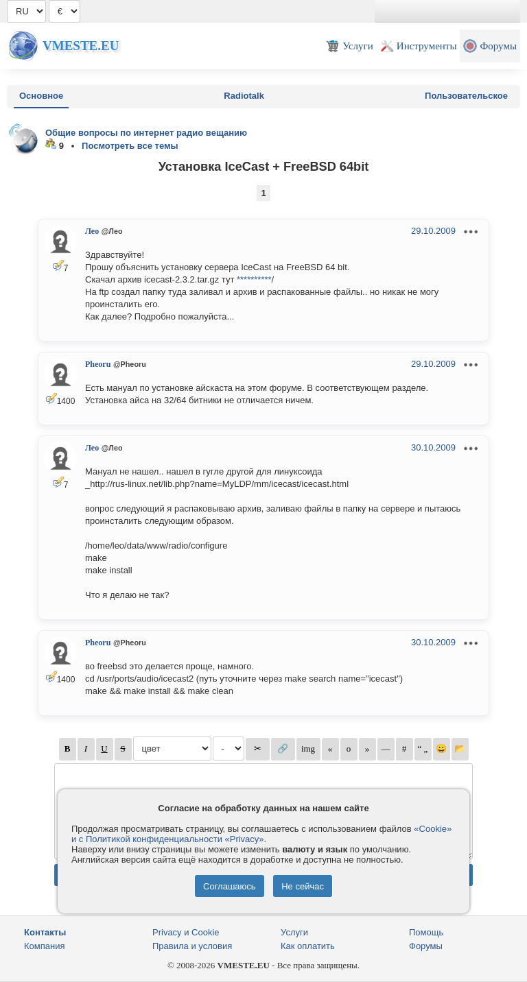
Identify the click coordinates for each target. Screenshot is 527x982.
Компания (44, 946)
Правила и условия (192, 946)
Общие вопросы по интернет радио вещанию (146, 133)
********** (254, 279)
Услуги (294, 932)
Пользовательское (466, 96)
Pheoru (97, 364)
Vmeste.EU (81, 45)
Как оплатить (308, 946)
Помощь (426, 932)
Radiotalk (244, 96)
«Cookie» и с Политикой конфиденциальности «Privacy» (261, 834)
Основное (41, 96)
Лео (92, 231)
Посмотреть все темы (130, 146)
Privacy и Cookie (186, 932)
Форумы (426, 946)
